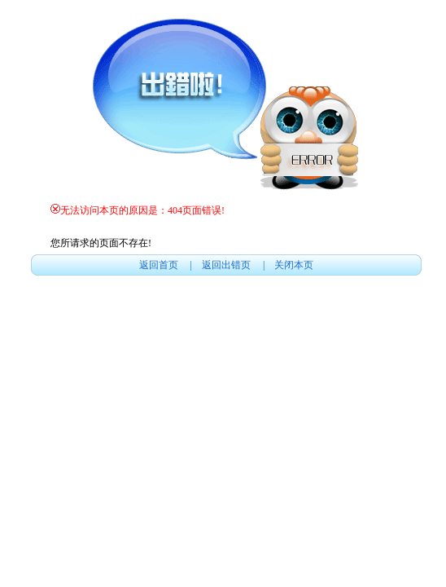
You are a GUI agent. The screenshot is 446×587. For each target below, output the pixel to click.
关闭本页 (293, 265)
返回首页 (160, 265)
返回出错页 (227, 265)
